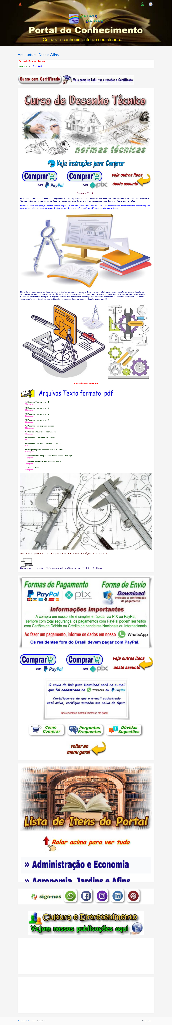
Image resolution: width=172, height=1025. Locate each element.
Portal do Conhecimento (27, 1021)
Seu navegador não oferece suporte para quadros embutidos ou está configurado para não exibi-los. (86, 858)
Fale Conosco (149, 1021)
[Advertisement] (86, 957)
